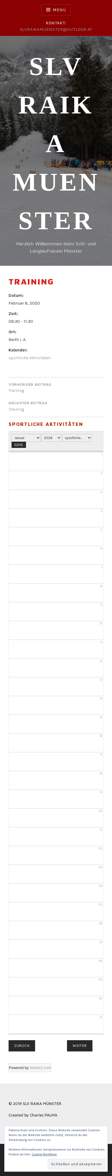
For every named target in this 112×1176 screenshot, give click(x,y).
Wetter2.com (40, 1068)
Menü (59, 9)
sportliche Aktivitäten (30, 357)
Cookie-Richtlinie (44, 1154)
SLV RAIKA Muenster (56, 143)
